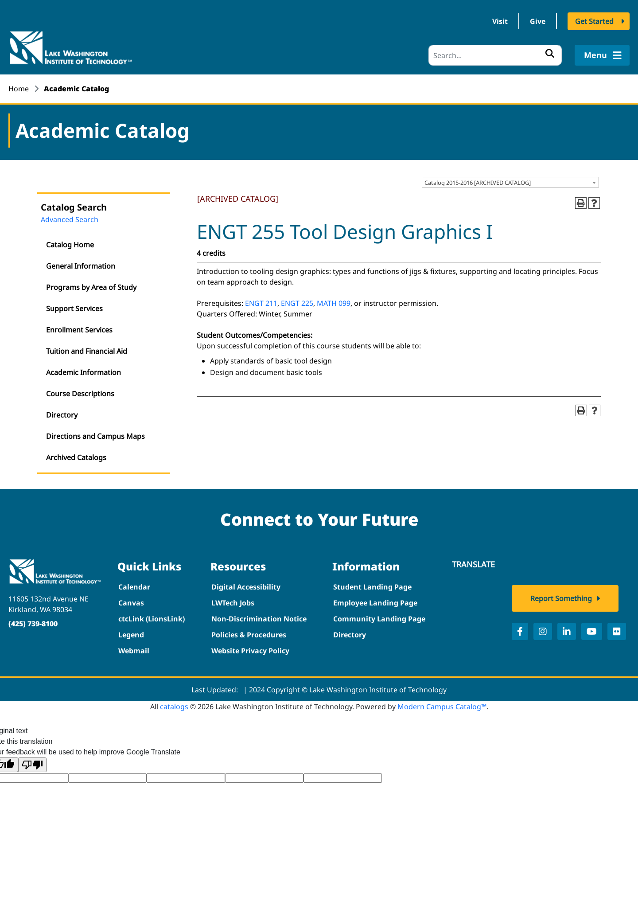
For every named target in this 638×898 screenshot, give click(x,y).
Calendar (134, 587)
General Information (80, 266)
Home (18, 89)
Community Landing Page (379, 619)
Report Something (561, 598)
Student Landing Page (372, 587)
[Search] (495, 55)
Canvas (131, 603)
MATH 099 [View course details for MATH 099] (333, 303)
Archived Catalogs (76, 457)
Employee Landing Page (375, 603)
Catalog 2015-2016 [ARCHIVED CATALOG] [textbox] (477, 183)
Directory (62, 415)
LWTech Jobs (232, 603)
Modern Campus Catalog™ (441, 706)
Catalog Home (70, 245)
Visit (500, 21)
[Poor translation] (32, 764)
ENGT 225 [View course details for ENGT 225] (297, 303)
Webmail (133, 651)
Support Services (74, 308)
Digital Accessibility (245, 587)
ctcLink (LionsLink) (151, 619)
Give (537, 21)
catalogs (174, 706)
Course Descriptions (80, 393)
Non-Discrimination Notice (259, 619)
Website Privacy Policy (250, 651)
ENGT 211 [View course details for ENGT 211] (261, 303)
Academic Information (83, 372)
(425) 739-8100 (33, 624)
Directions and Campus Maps (95, 436)
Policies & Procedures (248, 635)
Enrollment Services (79, 330)
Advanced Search (69, 219)
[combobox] (510, 182)
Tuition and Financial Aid (86, 351)
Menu (602, 55)
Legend (131, 635)
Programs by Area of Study (91, 287)
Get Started (594, 21)
